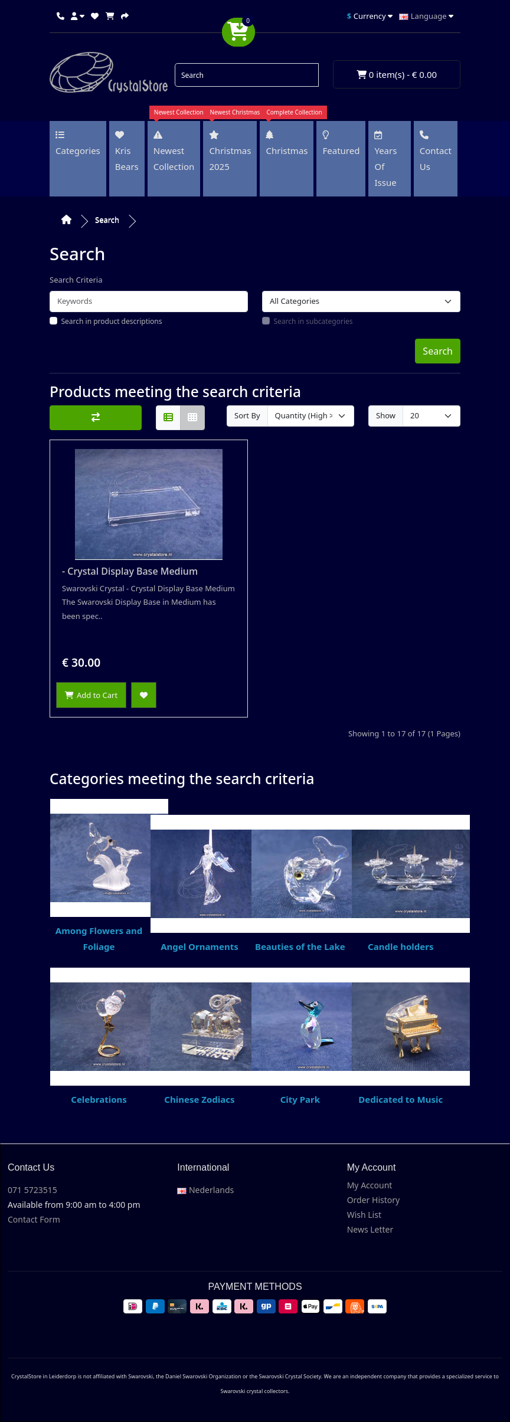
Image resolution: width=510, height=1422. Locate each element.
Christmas (286, 141)
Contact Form (34, 1219)
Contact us (436, 151)
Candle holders (401, 883)
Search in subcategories (313, 321)
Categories (77, 143)
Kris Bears (127, 151)
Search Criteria (76, 279)
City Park (300, 1036)
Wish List (364, 1214)
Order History (373, 1199)
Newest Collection (174, 149)
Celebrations (99, 1036)
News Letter (370, 1229)
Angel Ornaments (200, 883)
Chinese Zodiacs (200, 1036)
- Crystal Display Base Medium (130, 571)
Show (385, 415)
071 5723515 (32, 1189)
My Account (370, 1185)
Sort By (247, 415)
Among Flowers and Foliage (99, 875)
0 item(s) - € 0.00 (397, 74)
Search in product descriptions (111, 321)
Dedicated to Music (401, 1036)
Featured (340, 143)
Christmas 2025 (230, 149)
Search (107, 219)
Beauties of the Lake (300, 883)
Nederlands (205, 1189)
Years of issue (385, 159)
